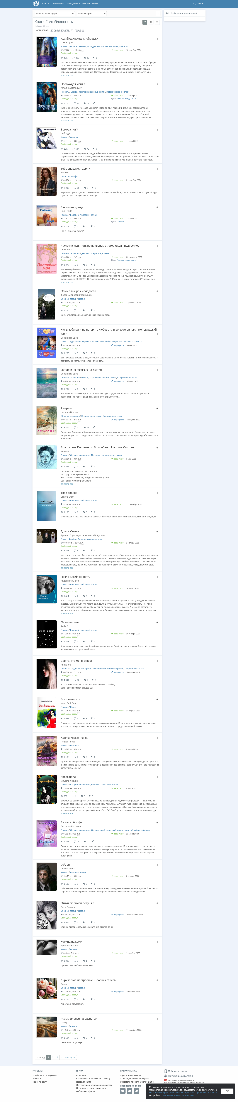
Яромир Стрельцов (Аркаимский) (78, 535)
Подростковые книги (126, 260)
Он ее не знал (70, 622)
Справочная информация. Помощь (93, 1078)
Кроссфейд (68, 776)
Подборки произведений (183, 13)
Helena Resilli (68, 741)
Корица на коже (71, 941)
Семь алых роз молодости (78, 291)
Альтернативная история (90, 539)
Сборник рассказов (70, 253)
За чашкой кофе (71, 822)
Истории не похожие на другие (81, 369)
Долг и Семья (70, 531)
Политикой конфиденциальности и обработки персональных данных (183, 1092)
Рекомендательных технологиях (178, 1095)
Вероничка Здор (69, 337)
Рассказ (64, 137)
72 (88, 149)
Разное (84, 377)
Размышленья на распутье (79, 1018)
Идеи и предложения (130, 1075)
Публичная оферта (85, 1091)
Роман (64, 46)
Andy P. (64, 626)
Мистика (74, 745)
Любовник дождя (72, 207)
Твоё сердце (69, 492)
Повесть (65, 92)
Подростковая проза (79, 341)
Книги (45, 4)
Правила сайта (83, 1082)
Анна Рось (66, 249)
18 (88, 427)
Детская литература (91, 253)
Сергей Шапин (147, 1082)
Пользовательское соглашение (91, 1088)
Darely (64, 984)
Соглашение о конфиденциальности (94, 1085)
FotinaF (64, 172)
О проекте (81, 1075)
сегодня (79, 30)
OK (227, 1091)
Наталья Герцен (69, 412)
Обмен (65, 864)
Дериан (101, 535)
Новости (36, 1078)
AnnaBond (66, 451)
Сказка (74, 92)
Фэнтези (123, 46)
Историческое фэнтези (117, 92)
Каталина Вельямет (71, 88)
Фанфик (74, 137)
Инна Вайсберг (69, 703)
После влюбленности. (75, 576)
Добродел (66, 133)
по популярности (60, 30)
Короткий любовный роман (92, 92)
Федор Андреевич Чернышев (76, 295)
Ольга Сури (67, 42)
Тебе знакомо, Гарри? (75, 168)
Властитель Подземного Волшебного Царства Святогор (98, 447)
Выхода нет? (69, 129)
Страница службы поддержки (134, 1078)
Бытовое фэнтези (77, 46)
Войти (201, 4)
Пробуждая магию (73, 84)
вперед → (70, 1057)
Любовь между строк (126, 98)
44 (88, 103)
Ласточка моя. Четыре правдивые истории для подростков (100, 245)
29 (88, 58)
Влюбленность (70, 699)
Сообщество (73, 4)
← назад (40, 1057)
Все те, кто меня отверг (76, 660)
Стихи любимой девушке (77, 903)
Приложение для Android (178, 1076)
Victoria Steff (67, 496)
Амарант (66, 408)
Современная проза (127, 377)
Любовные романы (132, 341)
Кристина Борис (69, 945)
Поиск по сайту (39, 1082)
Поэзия (81, 299)
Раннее (120, 221)
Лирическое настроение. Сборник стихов (88, 980)
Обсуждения (57, 4)
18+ (165, 1080)
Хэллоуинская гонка (74, 737)
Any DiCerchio (68, 868)
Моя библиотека (90, 4)
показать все (67, 75)
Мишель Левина (69, 780)
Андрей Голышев (70, 580)
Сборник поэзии (68, 299)
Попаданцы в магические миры (102, 46)
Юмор (73, 707)
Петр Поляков (68, 907)
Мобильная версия (175, 1071)
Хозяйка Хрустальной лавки (79, 38)
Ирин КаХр (66, 211)
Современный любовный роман (106, 341)
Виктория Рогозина (71, 826)
